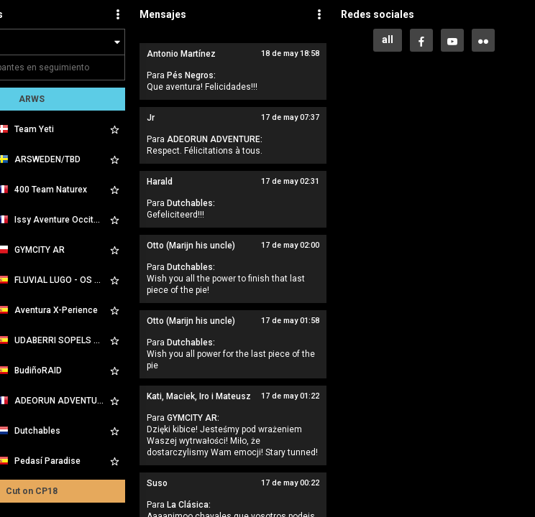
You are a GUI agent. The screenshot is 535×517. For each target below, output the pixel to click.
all (387, 39)
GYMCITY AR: (193, 418)
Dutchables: (191, 203)
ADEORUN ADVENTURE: (214, 139)
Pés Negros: (191, 75)
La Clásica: (189, 505)
